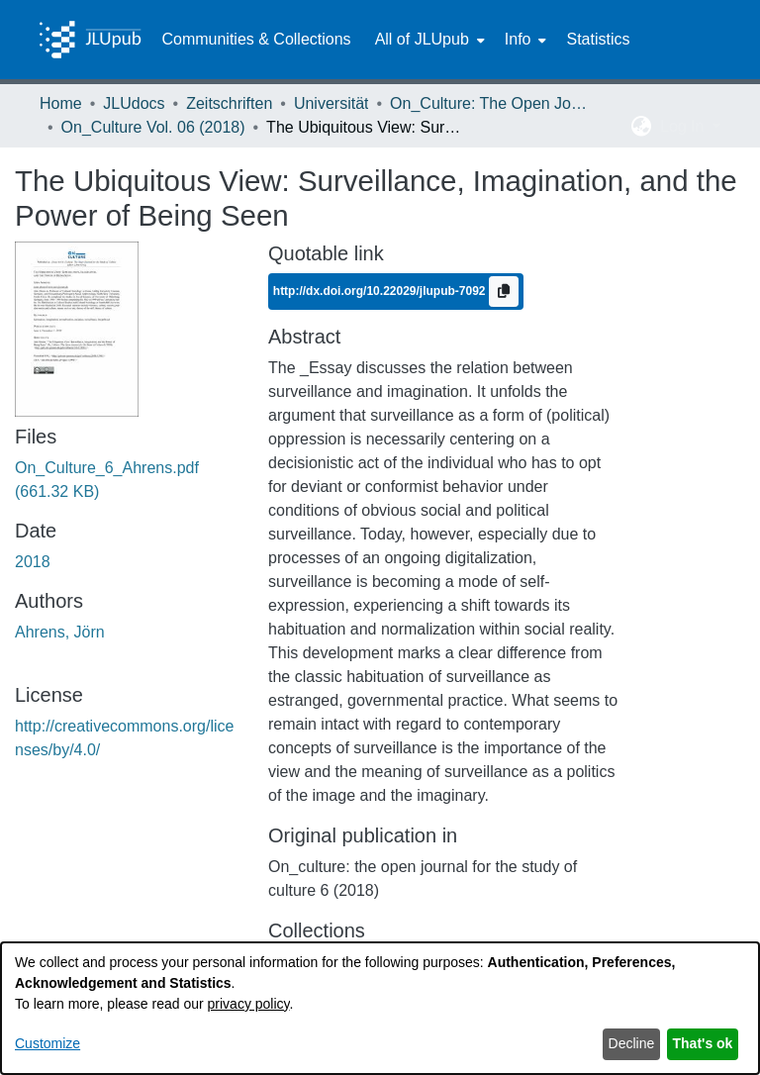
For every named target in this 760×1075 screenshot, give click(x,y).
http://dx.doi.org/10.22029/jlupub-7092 (381, 290)
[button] (641, 127)
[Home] (90, 39)
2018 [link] (32, 561)
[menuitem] (428, 39)
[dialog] (380, 1008)
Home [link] (61, 103)
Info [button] (518, 39)
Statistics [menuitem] (597, 39)
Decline (632, 1043)
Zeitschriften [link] (229, 103)
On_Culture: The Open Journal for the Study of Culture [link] (489, 103)
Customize (47, 1043)
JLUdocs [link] (133, 103)
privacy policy (249, 1004)
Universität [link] (331, 103)
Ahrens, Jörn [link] (60, 632)
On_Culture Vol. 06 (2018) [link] (153, 127)
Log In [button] (684, 126)
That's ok (703, 1043)
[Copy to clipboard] (504, 291)
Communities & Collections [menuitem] (255, 39)
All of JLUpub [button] (422, 39)
